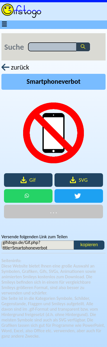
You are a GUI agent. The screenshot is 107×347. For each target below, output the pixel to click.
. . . (53, 211)
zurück (15, 67)
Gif (28, 180)
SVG (79, 180)
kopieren (89, 244)
